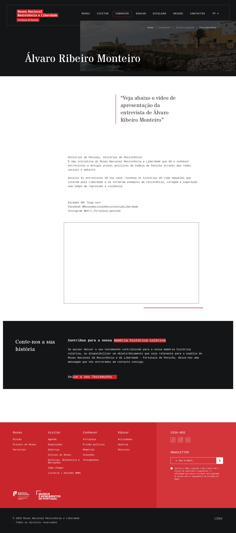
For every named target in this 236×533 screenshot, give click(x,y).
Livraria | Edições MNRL (64, 473)
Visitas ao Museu (59, 455)
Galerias (53, 449)
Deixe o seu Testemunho (90, 377)
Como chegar (56, 468)
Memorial (88, 449)
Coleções (88, 455)
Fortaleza (89, 439)
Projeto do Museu (24, 444)
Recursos (123, 449)
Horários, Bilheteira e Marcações (64, 461)
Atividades (125, 439)
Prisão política (94, 444)
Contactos (197, 13)
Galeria (123, 444)
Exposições (55, 444)
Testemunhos (207, 27)
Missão (17, 439)
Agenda (52, 439)
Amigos (178, 13)
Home (151, 27)
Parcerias (19, 449)
